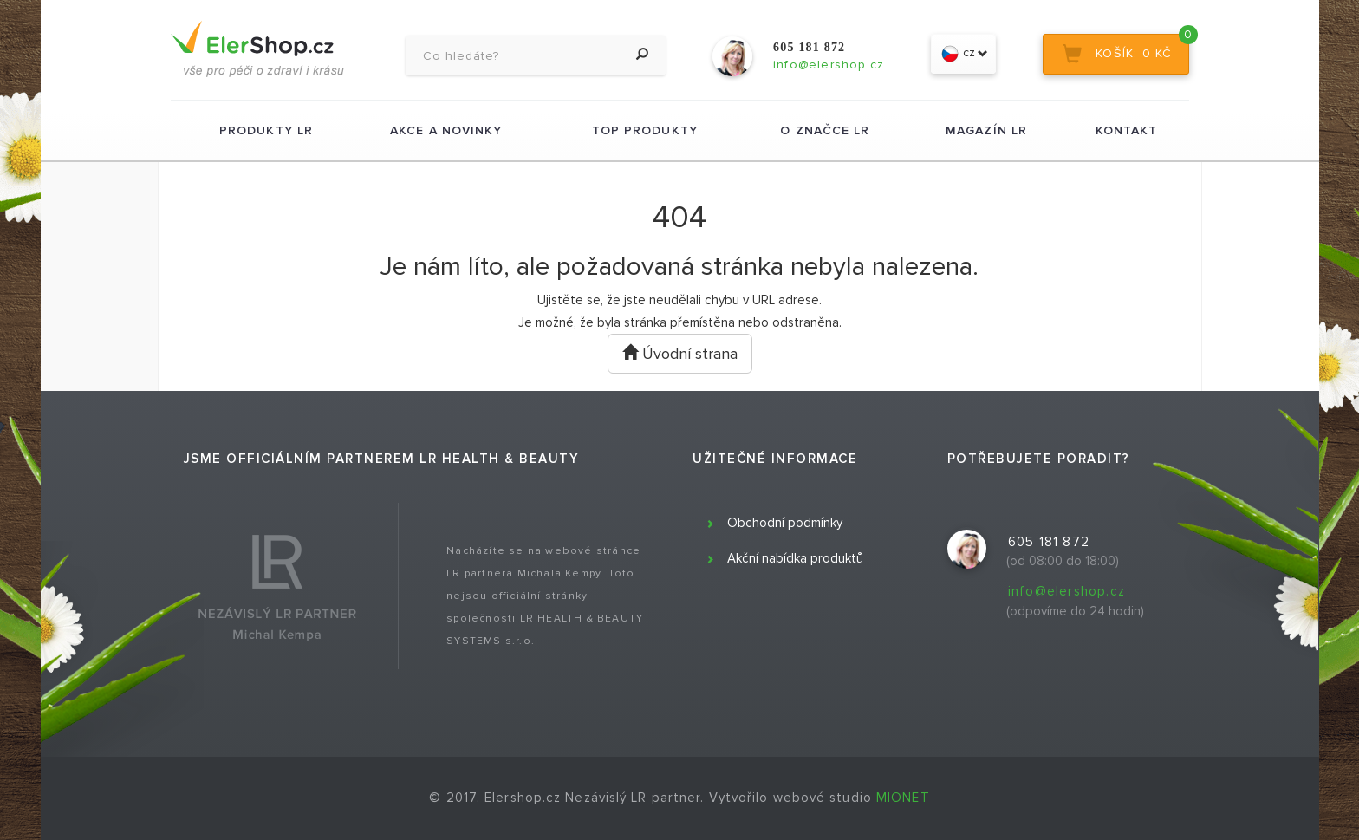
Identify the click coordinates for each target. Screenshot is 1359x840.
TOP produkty (645, 130)
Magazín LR (986, 130)
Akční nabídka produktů (795, 558)
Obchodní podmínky (784, 523)
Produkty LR (266, 130)
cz (963, 53)
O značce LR (824, 130)
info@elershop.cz (1066, 591)
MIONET (903, 797)
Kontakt (1127, 130)
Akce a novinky (446, 130)
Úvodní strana (680, 353)
